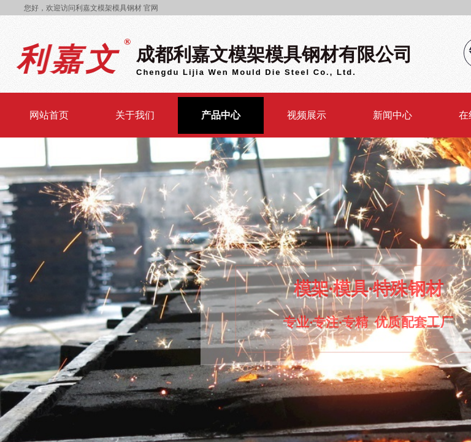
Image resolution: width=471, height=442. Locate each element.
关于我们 (135, 115)
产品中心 (220, 115)
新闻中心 (392, 115)
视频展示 (306, 115)
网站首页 (49, 115)
